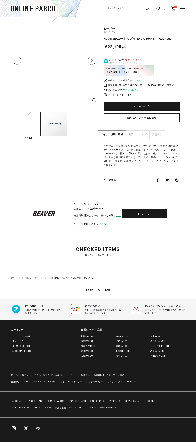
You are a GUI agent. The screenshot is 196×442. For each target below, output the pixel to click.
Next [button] (92, 61)
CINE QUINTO (97, 401)
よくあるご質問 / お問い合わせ (47, 375)
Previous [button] (17, 61)
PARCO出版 (115, 401)
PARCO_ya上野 (158, 356)
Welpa (48, 408)
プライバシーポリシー (71, 382)
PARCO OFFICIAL (20, 408)
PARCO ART (17, 401)
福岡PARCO (122, 356)
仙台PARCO (122, 336)
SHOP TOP (144, 214)
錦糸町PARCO (157, 341)
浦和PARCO (156, 336)
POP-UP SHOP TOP (21, 346)
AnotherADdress (108, 408)
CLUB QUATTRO (56, 401)
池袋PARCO (110, 32)
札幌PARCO (87, 336)
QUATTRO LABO (77, 401)
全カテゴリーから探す (21, 336)
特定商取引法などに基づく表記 (109, 375)
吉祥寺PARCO (88, 346)
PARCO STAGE (35, 401)
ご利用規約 (84, 375)
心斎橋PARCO (157, 351)
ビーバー (109, 28)
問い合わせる (131, 90)
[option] (54, 62)
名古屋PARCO (123, 351)
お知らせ (70, 375)
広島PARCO (87, 356)
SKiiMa (37, 408)
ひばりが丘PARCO (159, 346)
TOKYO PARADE (133, 401)
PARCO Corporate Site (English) (40, 382)
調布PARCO (122, 346)
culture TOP (17, 341)
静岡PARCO (87, 351)
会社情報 (15, 382)
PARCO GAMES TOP (21, 351)
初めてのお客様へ (19, 375)
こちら (137, 80)
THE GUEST (152, 401)
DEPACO (91, 408)
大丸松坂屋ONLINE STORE (68, 408)
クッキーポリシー (95, 382)
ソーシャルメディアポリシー (122, 382)
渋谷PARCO (122, 341)
